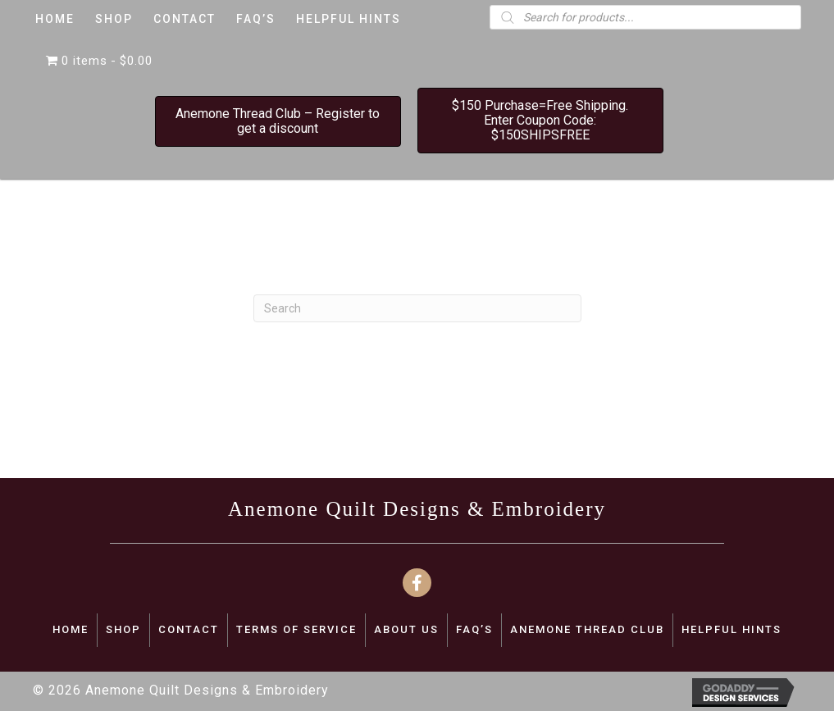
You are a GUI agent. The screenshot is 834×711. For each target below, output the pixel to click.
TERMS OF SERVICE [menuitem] (296, 629)
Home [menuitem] (70, 629)
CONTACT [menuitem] (188, 629)
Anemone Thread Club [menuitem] (587, 629)
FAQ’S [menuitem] (474, 629)
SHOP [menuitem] (123, 629)
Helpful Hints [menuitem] (731, 629)
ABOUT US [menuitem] (406, 629)
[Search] (417, 308)
